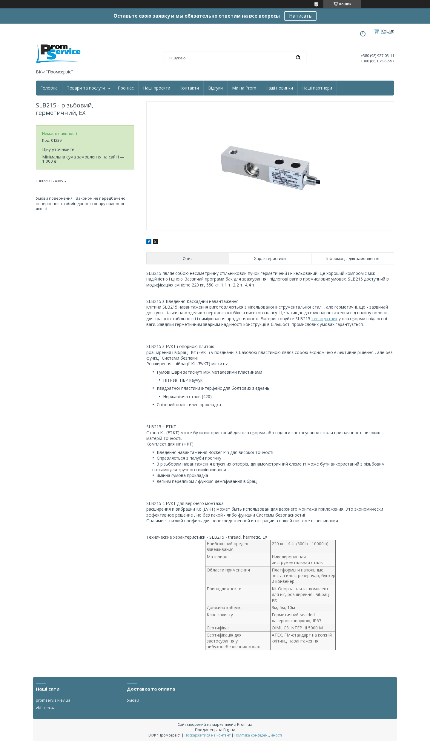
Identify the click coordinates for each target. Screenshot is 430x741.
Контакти (189, 88)
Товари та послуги (86, 88)
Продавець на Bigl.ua (215, 729)
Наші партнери (317, 88)
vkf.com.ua (46, 707)
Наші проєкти (156, 88)
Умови (133, 700)
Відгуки (215, 88)
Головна (49, 88)
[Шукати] (298, 58)
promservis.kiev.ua (53, 700)
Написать (300, 16)
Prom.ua (244, 724)
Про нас (126, 88)
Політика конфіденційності (258, 735)
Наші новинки (279, 88)
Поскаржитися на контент (208, 735)
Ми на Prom (244, 88)
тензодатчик (324, 318)
